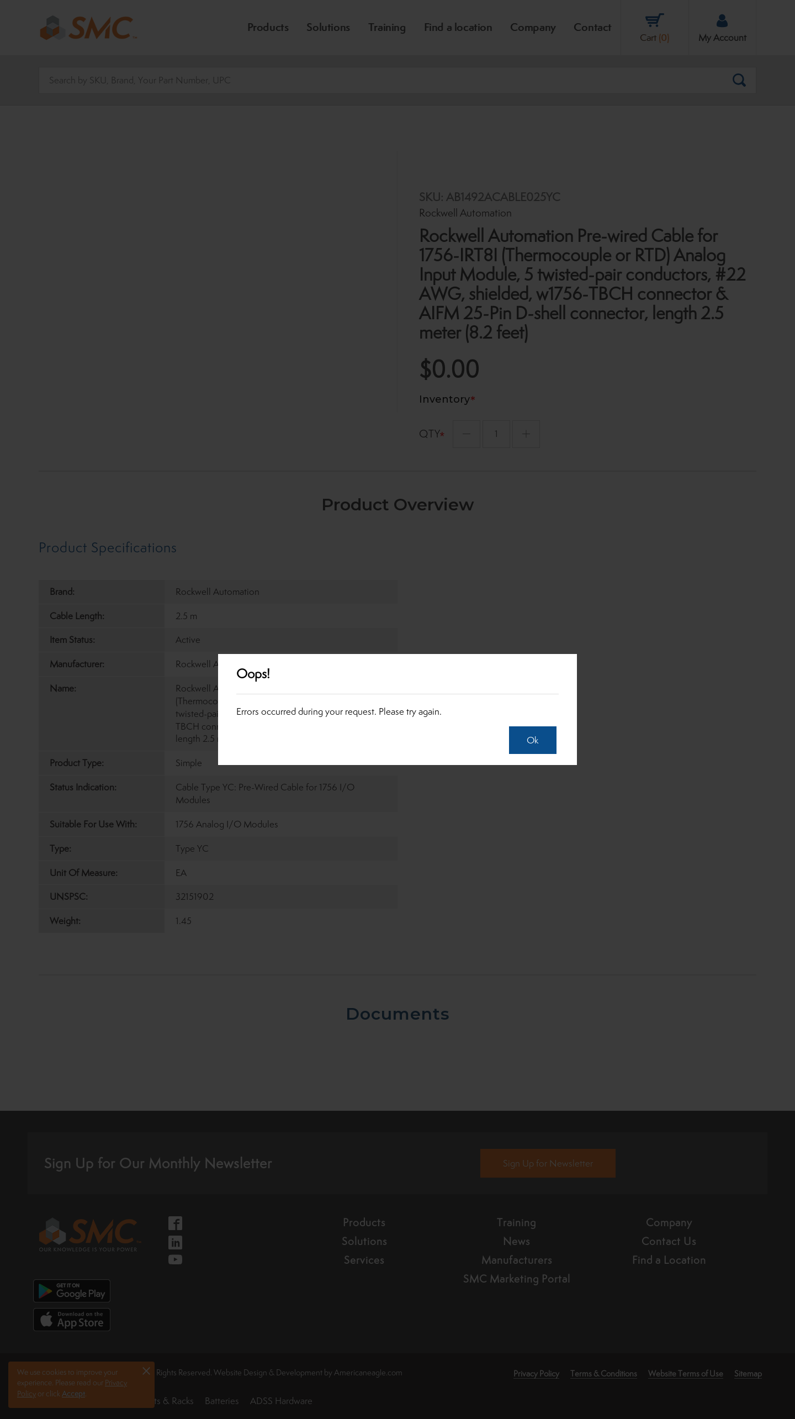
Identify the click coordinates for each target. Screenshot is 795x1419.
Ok (528, 740)
